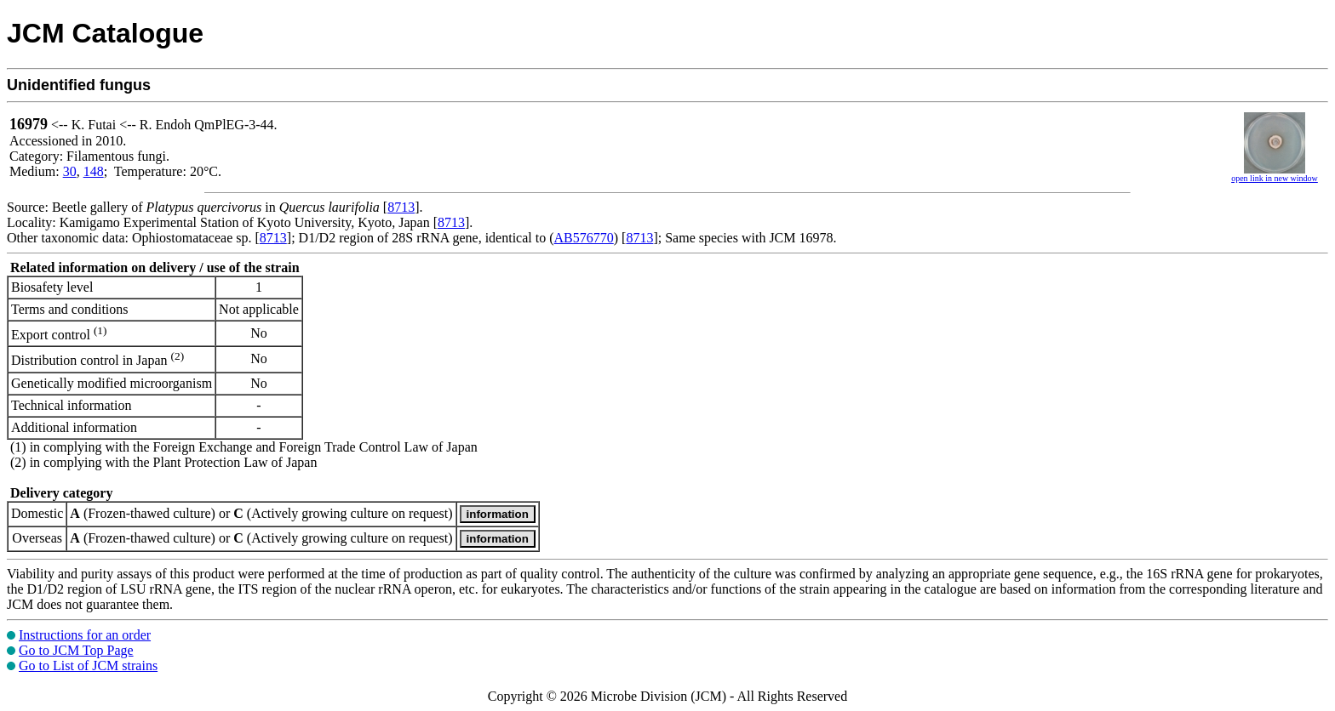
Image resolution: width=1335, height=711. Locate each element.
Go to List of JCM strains (88, 665)
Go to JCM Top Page (76, 650)
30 (70, 171)
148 (93, 171)
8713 (401, 207)
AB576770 (584, 237)
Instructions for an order (85, 635)
